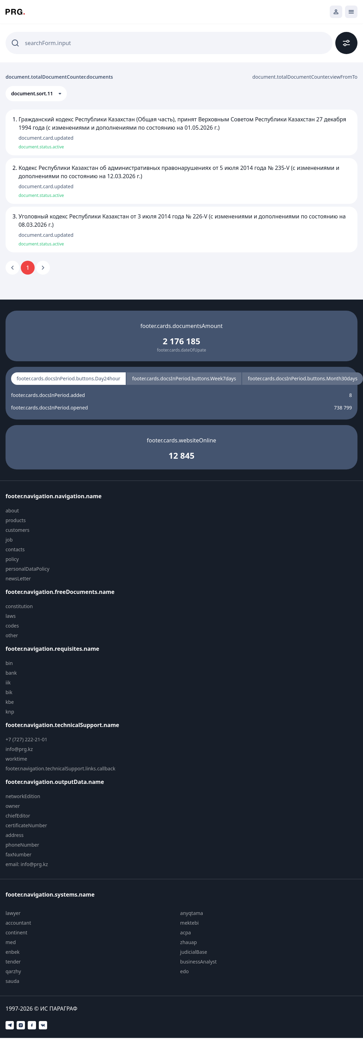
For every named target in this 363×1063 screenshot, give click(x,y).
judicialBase (193, 952)
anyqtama (191, 913)
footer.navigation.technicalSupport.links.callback (60, 768)
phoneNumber (22, 844)
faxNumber (19, 854)
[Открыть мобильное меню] (351, 12)
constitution (19, 606)
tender (13, 961)
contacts (15, 549)
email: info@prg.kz (27, 864)
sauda (12, 981)
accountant (18, 922)
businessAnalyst (198, 961)
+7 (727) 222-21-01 (26, 739)
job (9, 539)
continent (16, 932)
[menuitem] (65, 510)
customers (17, 530)
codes (12, 625)
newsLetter (18, 578)
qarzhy (13, 971)
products (16, 520)
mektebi (189, 922)
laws (11, 616)
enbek (13, 952)
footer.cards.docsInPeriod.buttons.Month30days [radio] (302, 378)
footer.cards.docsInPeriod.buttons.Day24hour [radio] (68, 378)
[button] (36, 93)
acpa (185, 932)
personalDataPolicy (28, 568)
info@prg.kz (19, 749)
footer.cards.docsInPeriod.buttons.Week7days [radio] (184, 378)
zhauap (188, 942)
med (11, 942)
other (12, 635)
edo (184, 971)
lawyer (13, 913)
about (12, 510)
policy (12, 559)
